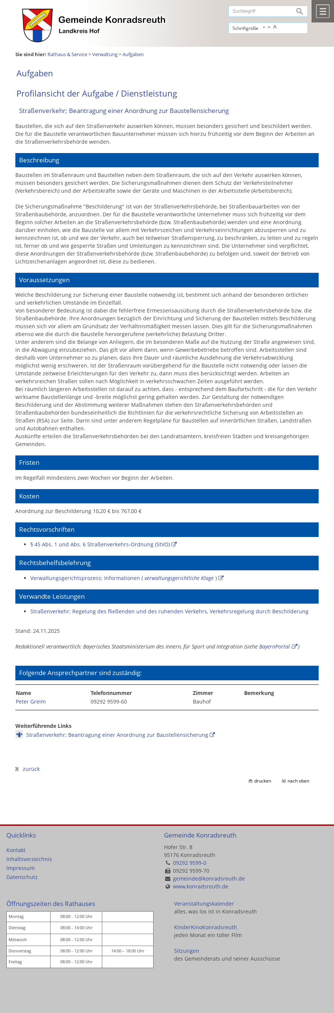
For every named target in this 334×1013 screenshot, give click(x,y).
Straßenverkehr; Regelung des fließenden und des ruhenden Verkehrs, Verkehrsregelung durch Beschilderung (169, 611)
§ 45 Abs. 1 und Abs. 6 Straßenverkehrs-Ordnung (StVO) (100, 544)
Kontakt (15, 850)
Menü (323, 11)
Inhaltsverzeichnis (29, 859)
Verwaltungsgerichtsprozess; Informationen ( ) (123, 578)
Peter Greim (31, 701)
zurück (27, 768)
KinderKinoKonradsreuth (205, 927)
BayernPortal (274, 646)
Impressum (20, 868)
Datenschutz (22, 877)
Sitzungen (186, 950)
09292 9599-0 (189, 862)
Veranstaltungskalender (204, 903)
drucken (262, 781)
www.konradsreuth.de (200, 886)
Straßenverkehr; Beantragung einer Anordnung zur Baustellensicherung (117, 734)
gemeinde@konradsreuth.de (209, 878)
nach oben (298, 781)
